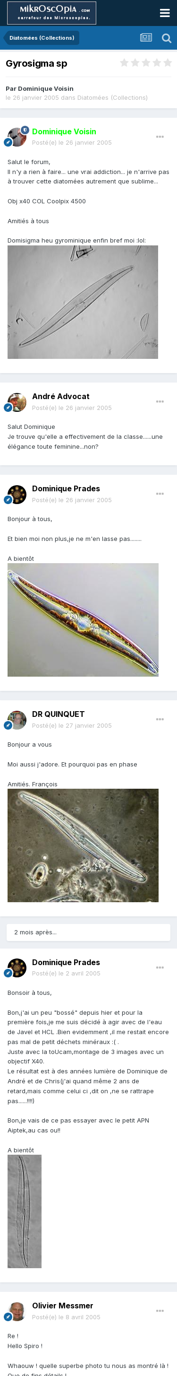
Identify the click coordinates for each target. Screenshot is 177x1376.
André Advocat (61, 396)
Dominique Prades (66, 488)
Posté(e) (72, 142)
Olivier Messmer (62, 1305)
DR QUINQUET (58, 714)
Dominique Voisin (46, 88)
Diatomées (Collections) (112, 97)
